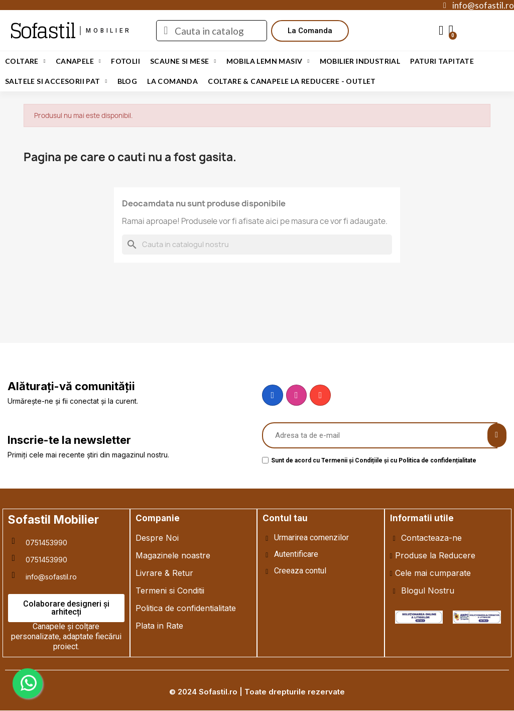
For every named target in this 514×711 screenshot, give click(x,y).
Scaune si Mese (183, 61)
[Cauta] (257, 244)
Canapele (78, 61)
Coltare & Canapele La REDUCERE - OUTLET (292, 81)
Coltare (25, 61)
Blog (127, 81)
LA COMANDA (172, 81)
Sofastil (42, 31)
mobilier (109, 30)
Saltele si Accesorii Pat (56, 81)
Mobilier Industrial (360, 61)
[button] (310, 31)
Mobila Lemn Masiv (268, 61)
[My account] (441, 30)
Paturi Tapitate (442, 61)
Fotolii (125, 61)
